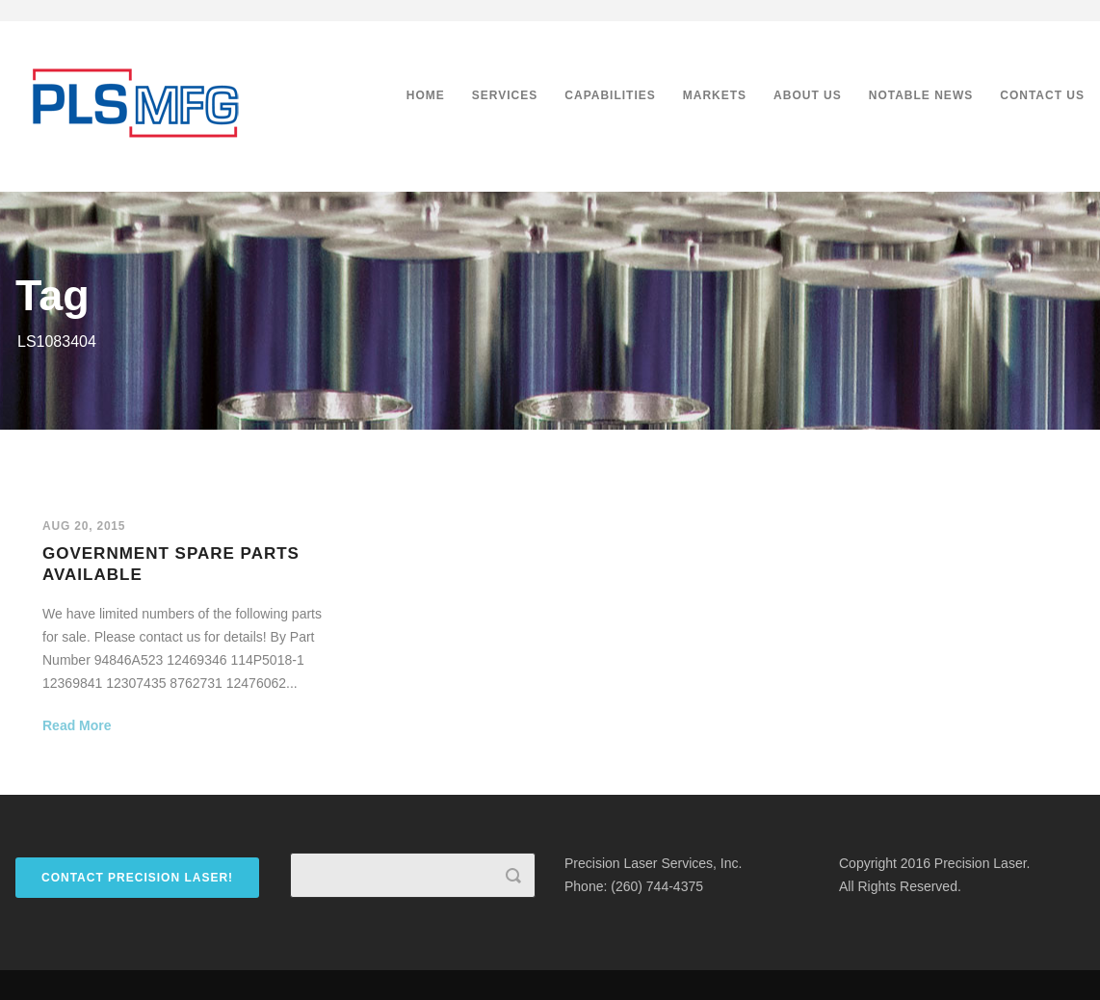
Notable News (921, 95)
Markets (714, 95)
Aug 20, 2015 (83, 526)
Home (425, 95)
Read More (77, 725)
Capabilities (609, 95)
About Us (807, 95)
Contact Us (1042, 95)
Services (504, 95)
